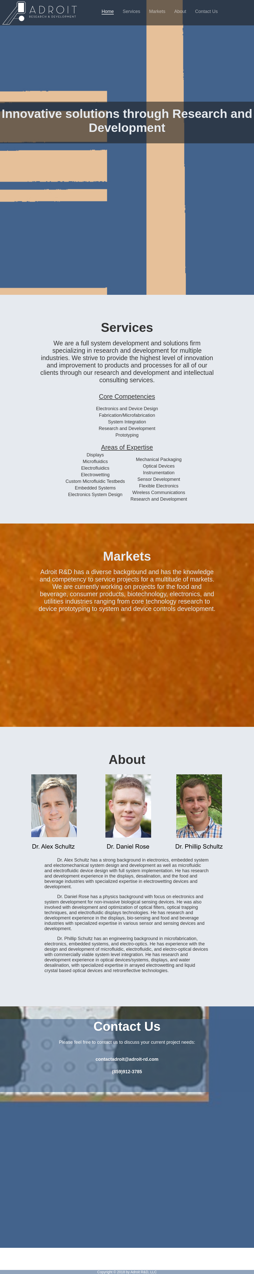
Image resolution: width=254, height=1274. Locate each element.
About (180, 11)
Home (108, 11)
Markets (157, 11)
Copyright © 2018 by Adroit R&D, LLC (127, 1272)
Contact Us (206, 11)
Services (131, 11)
